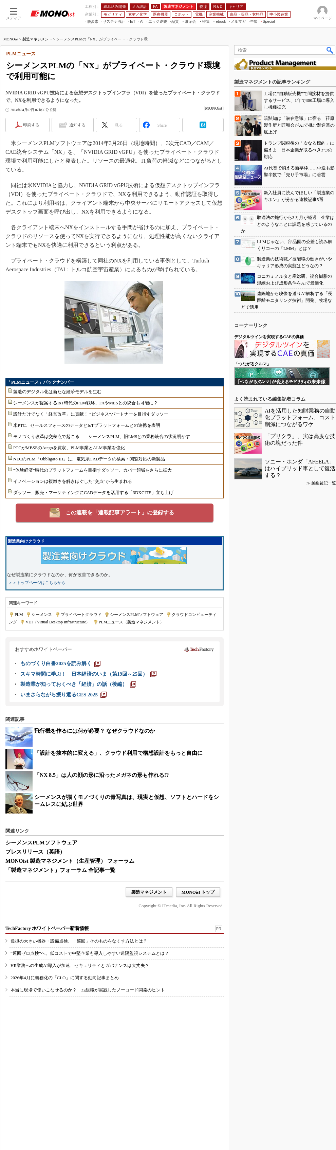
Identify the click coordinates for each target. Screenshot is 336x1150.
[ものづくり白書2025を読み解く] (60, 663)
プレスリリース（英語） (35, 852)
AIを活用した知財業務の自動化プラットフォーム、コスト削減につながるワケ (300, 417)
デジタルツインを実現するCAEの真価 (269, 336)
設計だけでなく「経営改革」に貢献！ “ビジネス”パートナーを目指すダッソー (90, 414)
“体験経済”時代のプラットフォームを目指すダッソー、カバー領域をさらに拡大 (92, 470)
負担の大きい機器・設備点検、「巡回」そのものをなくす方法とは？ (79, 941)
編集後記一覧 (324, 483)
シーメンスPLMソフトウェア (136, 614)
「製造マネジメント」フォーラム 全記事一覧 (60, 870)
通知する (77, 125)
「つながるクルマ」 (252, 364)
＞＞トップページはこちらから (37, 582)
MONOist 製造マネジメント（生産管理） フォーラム (69, 861)
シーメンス (42, 614)
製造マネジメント (37, 39)
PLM (19, 614)
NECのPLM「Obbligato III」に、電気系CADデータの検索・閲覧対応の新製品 (89, 458)
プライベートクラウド (81, 614)
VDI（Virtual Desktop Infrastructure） (57, 622)
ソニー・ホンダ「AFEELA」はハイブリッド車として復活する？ (300, 468)
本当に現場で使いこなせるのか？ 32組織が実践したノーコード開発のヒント (88, 989)
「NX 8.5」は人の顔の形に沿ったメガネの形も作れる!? (101, 775)
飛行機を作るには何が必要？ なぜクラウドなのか (94, 731)
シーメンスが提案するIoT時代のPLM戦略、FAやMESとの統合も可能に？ (85, 402)
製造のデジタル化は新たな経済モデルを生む (57, 391)
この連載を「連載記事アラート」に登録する (120, 512)
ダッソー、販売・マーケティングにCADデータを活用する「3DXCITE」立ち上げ (93, 492)
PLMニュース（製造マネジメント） (131, 622)
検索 (330, 50)
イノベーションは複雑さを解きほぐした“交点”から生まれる (72, 481)
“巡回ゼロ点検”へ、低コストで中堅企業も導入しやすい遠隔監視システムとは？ (90, 953)
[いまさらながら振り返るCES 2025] (63, 694)
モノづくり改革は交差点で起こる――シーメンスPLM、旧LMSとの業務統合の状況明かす (101, 436)
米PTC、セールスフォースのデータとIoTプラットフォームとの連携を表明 (86, 425)
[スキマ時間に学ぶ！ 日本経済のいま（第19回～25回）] (88, 674)
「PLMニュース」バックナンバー (40, 382)
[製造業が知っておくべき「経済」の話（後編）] (78, 684)
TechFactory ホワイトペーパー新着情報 (47, 928)
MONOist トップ (198, 892)
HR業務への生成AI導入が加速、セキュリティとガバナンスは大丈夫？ (80, 965)
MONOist (10, 39)
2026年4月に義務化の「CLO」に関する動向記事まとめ (65, 977)
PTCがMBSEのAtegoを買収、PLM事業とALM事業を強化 (69, 447)
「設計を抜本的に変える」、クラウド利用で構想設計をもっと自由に (118, 753)
